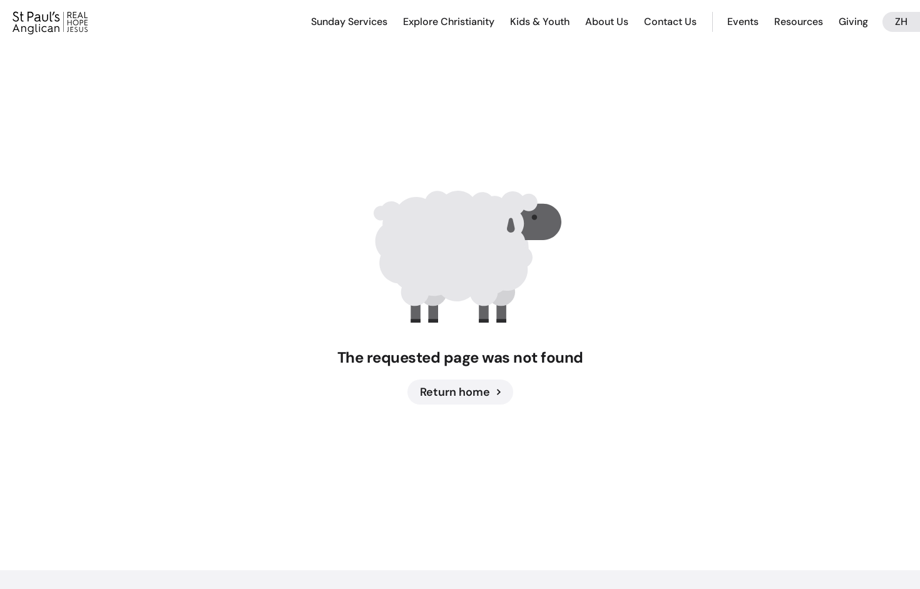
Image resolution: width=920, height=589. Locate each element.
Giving (853, 21)
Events (743, 21)
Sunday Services (349, 21)
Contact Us (670, 21)
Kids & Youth (540, 21)
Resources (798, 21)
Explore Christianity (448, 21)
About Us (606, 21)
